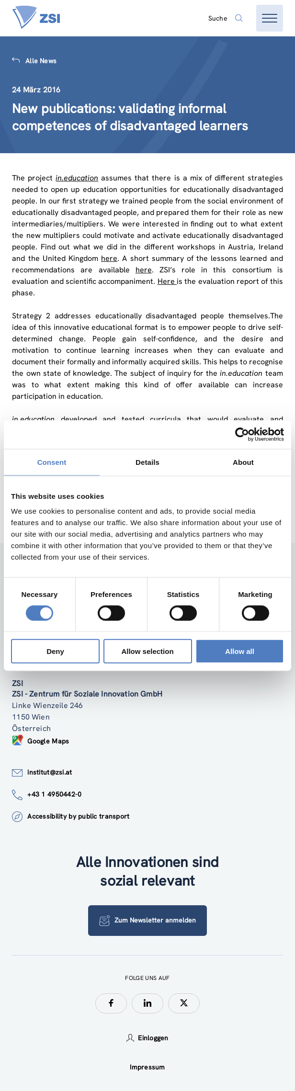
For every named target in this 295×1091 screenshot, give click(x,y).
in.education (77, 178)
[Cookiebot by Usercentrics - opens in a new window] (242, 434)
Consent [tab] (52, 462)
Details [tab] (147, 462)
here (109, 258)
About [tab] (243, 462)
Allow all (239, 651)
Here (167, 281)
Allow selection (147, 651)
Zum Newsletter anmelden (147, 920)
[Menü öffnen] (269, 18)
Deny (55, 651)
